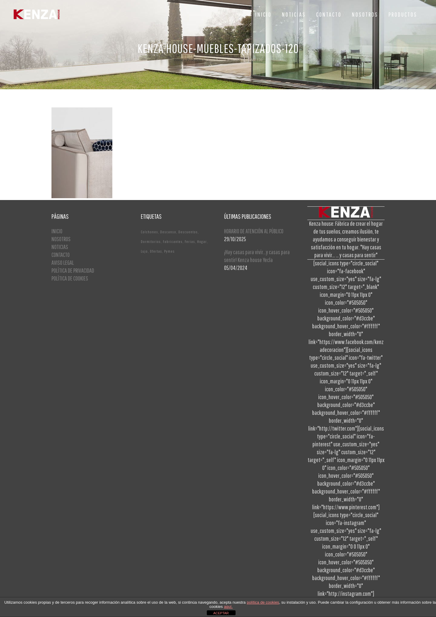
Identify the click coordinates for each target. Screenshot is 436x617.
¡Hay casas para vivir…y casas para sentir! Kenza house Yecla (257, 255)
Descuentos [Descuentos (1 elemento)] (188, 232)
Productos (194, 60)
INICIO (56, 231)
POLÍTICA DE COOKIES (69, 278)
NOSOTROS (61, 238)
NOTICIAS (59, 246)
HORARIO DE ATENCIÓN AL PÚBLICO (253, 231)
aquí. (228, 606)
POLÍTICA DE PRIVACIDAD (72, 270)
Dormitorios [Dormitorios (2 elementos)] (151, 241)
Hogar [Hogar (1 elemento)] (202, 241)
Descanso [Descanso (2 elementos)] (168, 232)
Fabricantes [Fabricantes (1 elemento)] (173, 241)
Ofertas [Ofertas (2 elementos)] (156, 251)
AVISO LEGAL (62, 262)
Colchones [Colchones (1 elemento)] (149, 232)
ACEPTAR (221, 613)
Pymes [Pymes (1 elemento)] (169, 251)
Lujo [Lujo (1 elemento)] (144, 251)
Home (178, 60)
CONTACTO (60, 254)
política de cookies (263, 602)
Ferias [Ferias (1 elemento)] (190, 241)
